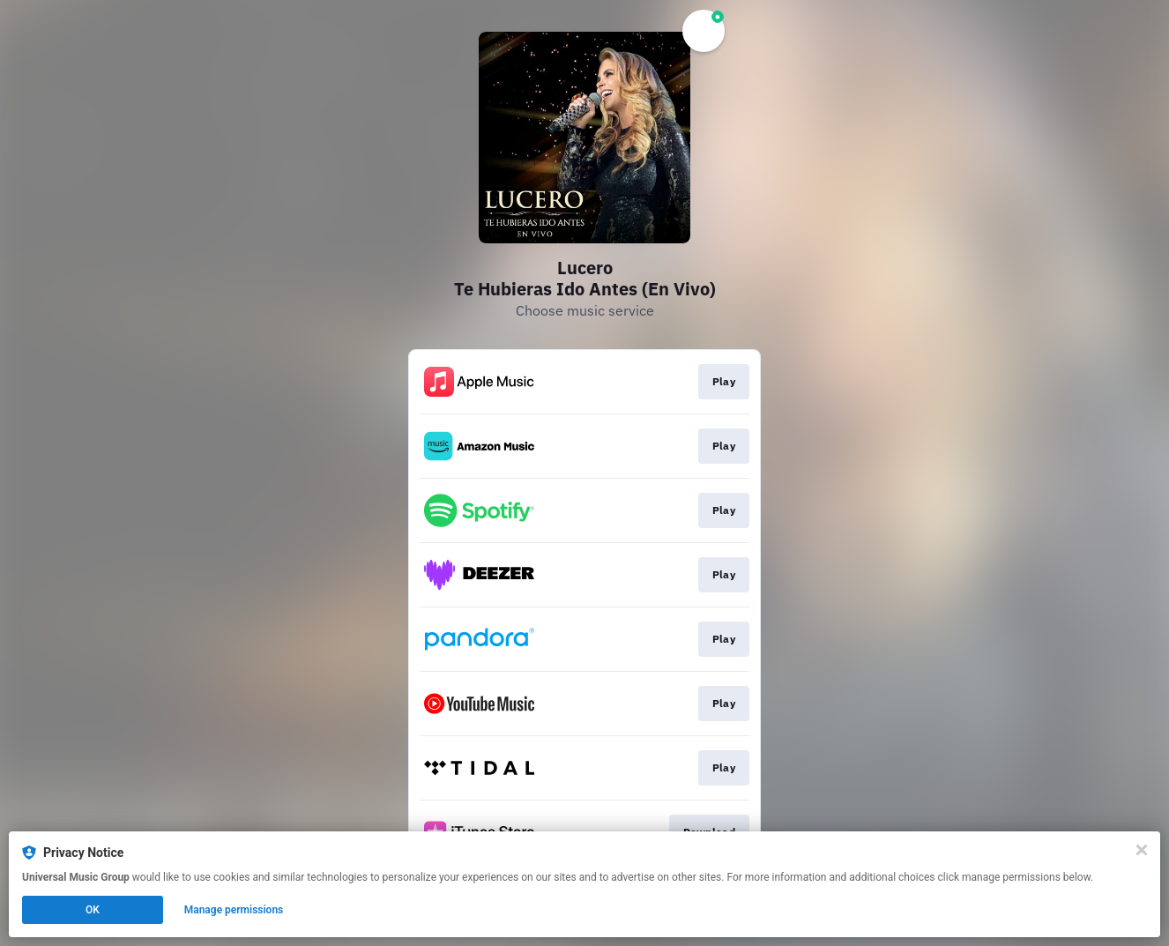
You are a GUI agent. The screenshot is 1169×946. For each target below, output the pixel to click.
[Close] (1142, 850)
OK (93, 910)
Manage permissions (234, 910)
